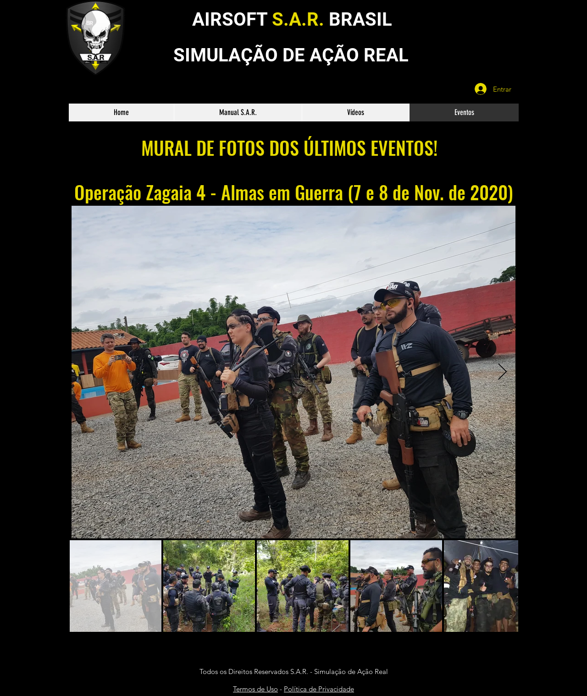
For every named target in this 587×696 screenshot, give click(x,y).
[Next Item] (502, 372)
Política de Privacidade (319, 689)
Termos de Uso (255, 689)
